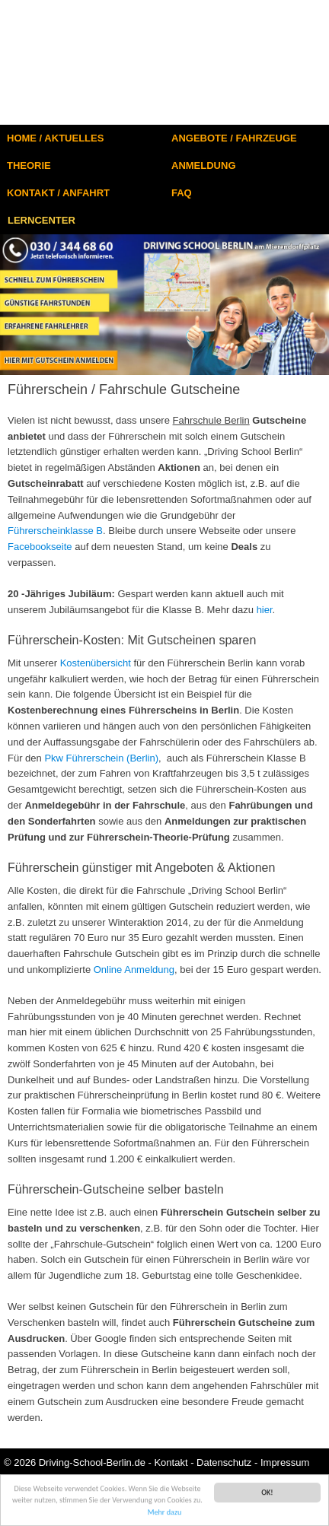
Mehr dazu (165, 1514)
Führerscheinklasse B (55, 530)
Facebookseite (40, 546)
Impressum (284, 1462)
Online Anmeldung (134, 969)
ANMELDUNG (203, 165)
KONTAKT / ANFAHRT (58, 193)
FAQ (181, 193)
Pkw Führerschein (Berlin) (101, 758)
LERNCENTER (41, 220)
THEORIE (29, 165)
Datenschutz (223, 1462)
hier (265, 609)
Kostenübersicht (95, 663)
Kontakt (170, 1462)
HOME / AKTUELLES (55, 138)
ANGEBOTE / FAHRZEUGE (234, 138)
